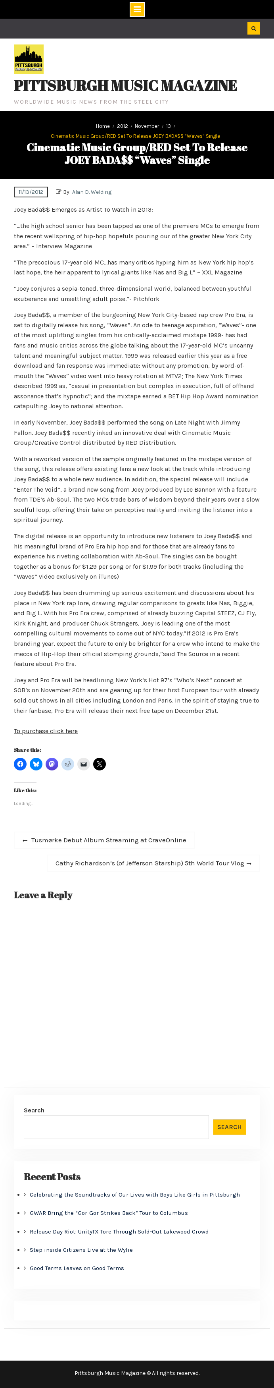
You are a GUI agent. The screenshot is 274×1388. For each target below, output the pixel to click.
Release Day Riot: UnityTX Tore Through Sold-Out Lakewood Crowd (119, 1231)
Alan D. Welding (91, 192)
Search (34, 1110)
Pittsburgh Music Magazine (125, 85)
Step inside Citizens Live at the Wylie (81, 1249)
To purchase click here (46, 731)
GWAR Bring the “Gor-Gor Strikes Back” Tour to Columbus (109, 1212)
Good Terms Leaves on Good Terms (77, 1268)
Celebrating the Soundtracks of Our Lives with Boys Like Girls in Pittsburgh (135, 1194)
